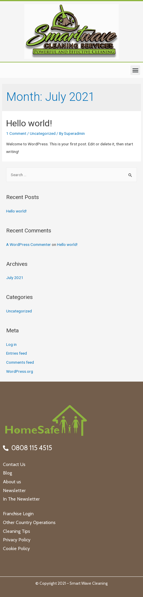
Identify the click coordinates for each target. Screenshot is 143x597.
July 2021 (14, 277)
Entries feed (16, 353)
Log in (11, 344)
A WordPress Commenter (28, 244)
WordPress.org (19, 371)
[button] (135, 70)
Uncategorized (43, 133)
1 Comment (16, 133)
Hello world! (29, 123)
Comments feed (20, 362)
